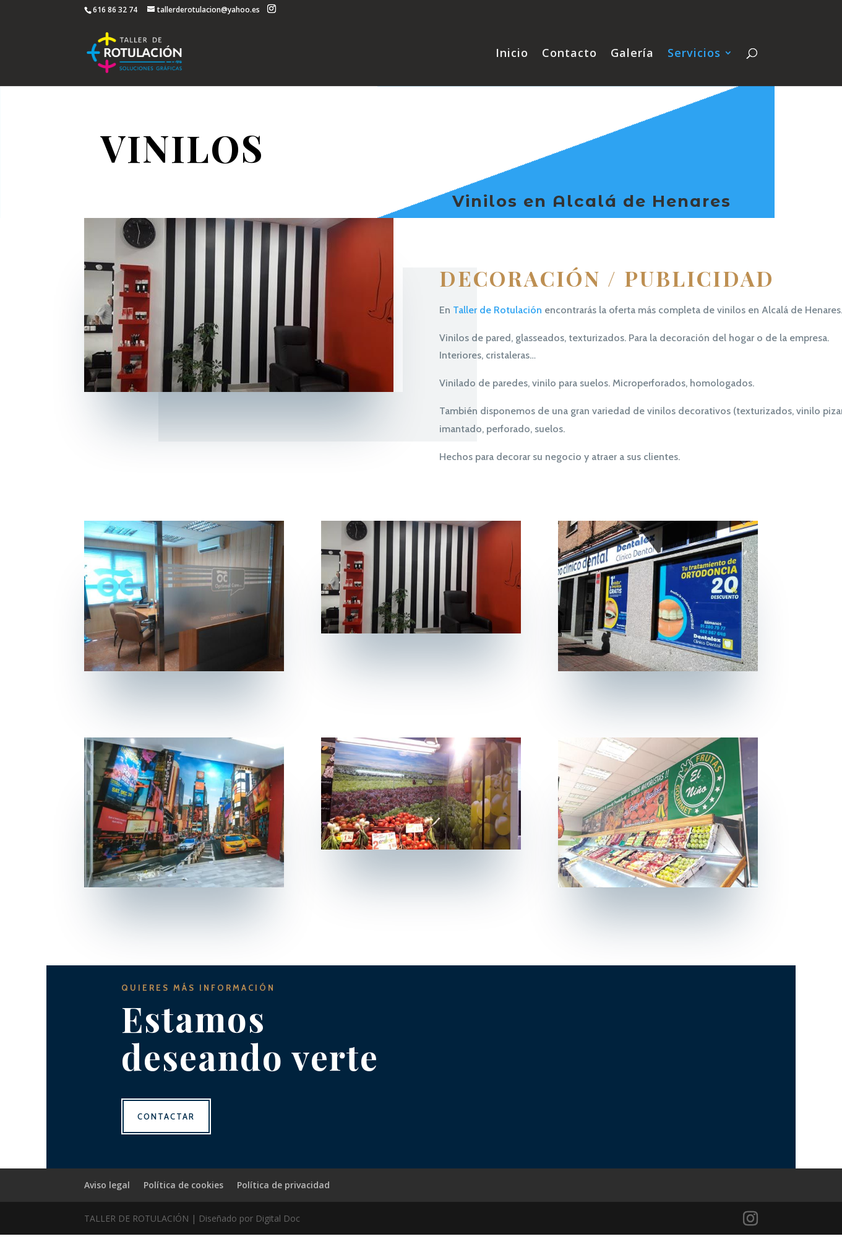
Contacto (569, 54)
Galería (632, 54)
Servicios (694, 54)
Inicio (512, 54)
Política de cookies (183, 1185)
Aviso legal (107, 1185)
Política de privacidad (283, 1185)
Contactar (166, 1116)
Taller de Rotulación (497, 310)
